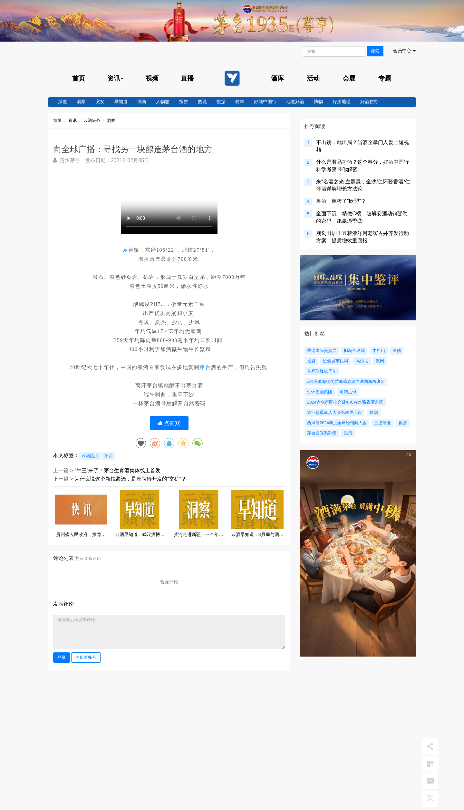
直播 (187, 78)
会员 (404, 50)
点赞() (169, 423)
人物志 (162, 101)
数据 (221, 101)
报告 (183, 101)
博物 (318, 101)
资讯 (72, 120)
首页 (78, 78)
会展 (349, 78)
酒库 (277, 78)
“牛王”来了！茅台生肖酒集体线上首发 (117, 470)
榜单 (239, 101)
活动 (313, 78)
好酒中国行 (265, 101)
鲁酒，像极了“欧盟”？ (341, 201)
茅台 (128, 250)
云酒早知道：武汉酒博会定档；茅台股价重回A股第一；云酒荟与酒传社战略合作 (140, 534)
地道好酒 (295, 101)
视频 (152, 78)
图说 (202, 101)
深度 (62, 101)
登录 (61, 657)
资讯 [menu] (115, 78)
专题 (384, 78)
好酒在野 (369, 101)
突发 (99, 101)
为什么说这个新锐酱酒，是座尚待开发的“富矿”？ (130, 479)
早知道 (121, 101)
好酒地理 (342, 101)
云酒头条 (91, 120)
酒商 (141, 101)
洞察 (81, 101)
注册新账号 (85, 657)
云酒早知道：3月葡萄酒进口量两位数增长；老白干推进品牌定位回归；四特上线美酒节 (257, 534)
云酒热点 (90, 455)
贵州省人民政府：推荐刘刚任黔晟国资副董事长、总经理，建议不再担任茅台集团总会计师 (81, 534)
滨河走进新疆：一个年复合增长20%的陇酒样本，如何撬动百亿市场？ (198, 534)
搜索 (375, 51)
